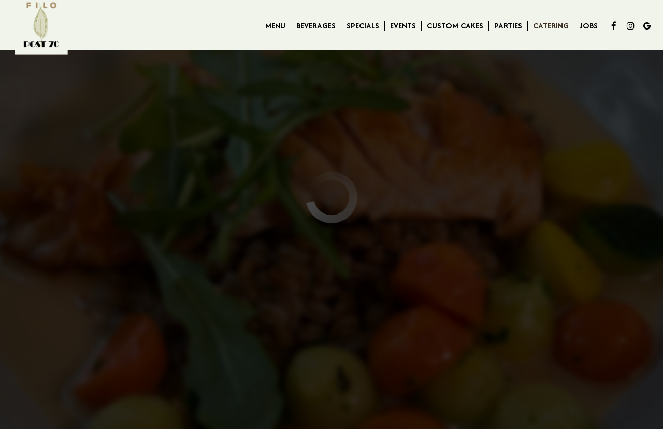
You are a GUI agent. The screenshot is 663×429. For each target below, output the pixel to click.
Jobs (589, 26)
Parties (508, 26)
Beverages (316, 26)
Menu (275, 26)
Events (403, 26)
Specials (363, 26)
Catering (551, 26)
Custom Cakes (455, 26)
